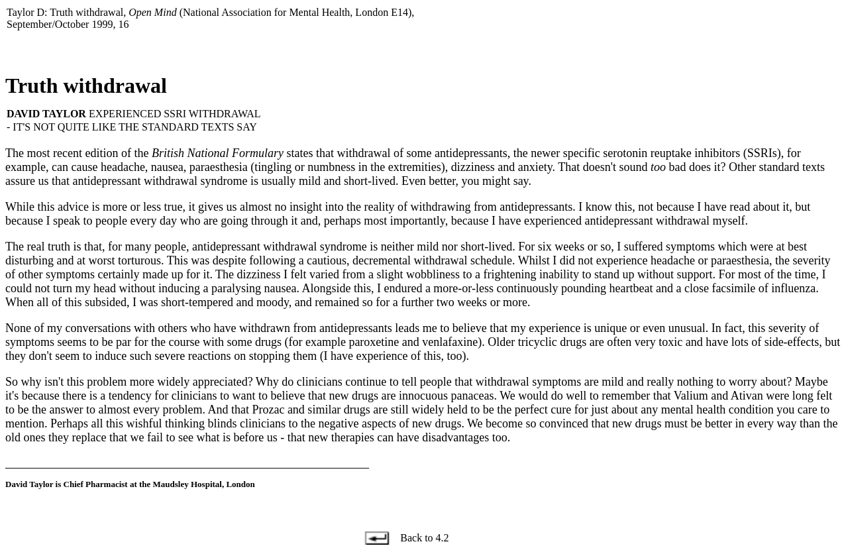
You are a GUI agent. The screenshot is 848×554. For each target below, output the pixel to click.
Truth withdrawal (86, 85)
